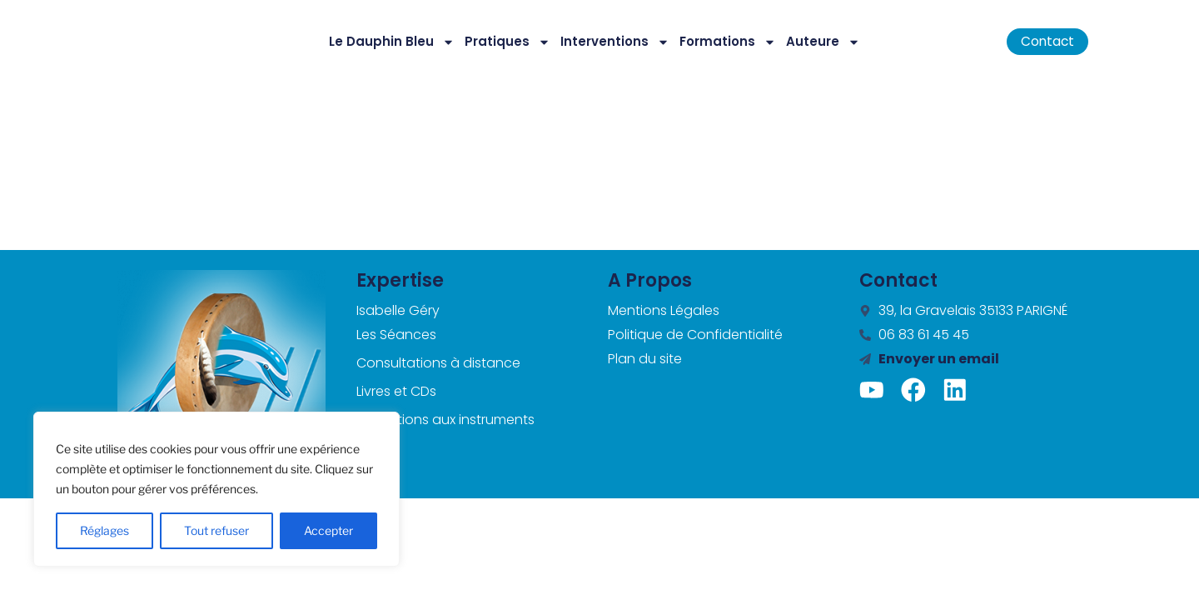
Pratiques (507, 41)
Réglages (104, 530)
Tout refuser (216, 530)
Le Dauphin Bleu (392, 41)
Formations (727, 41)
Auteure (823, 41)
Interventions (614, 41)
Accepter (328, 530)
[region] (216, 489)
